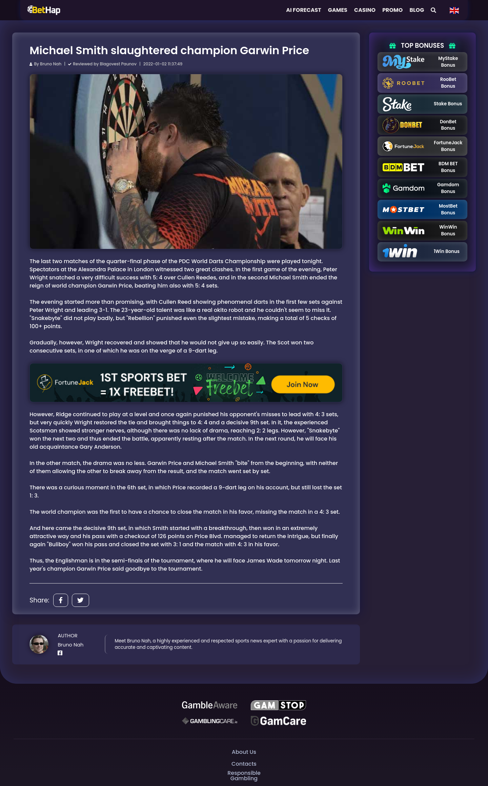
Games (337, 10)
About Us (244, 752)
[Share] (60, 600)
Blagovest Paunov (118, 64)
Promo (392, 10)
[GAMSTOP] (278, 705)
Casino (364, 10)
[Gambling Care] (209, 720)
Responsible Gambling (244, 776)
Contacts (244, 764)
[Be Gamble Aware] (209, 705)
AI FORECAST (303, 10)
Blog (416, 10)
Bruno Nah (50, 64)
